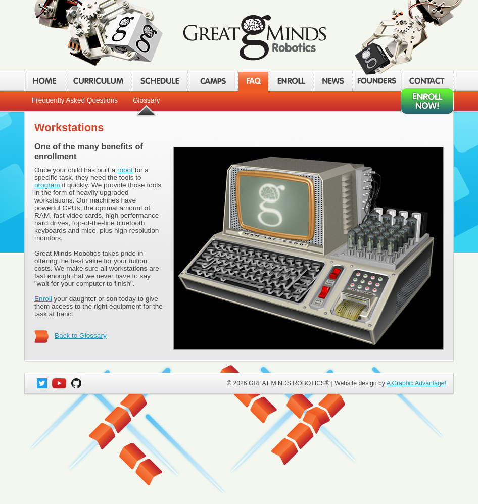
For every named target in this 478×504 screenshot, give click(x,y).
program (47, 185)
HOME (44, 81)
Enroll (43, 299)
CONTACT (427, 81)
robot (125, 170)
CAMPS (212, 81)
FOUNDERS (376, 81)
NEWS (333, 81)
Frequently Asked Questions (75, 100)
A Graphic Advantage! (416, 383)
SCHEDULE (159, 81)
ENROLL (291, 81)
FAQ (253, 81)
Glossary (146, 100)
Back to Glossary (81, 335)
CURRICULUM (98, 81)
